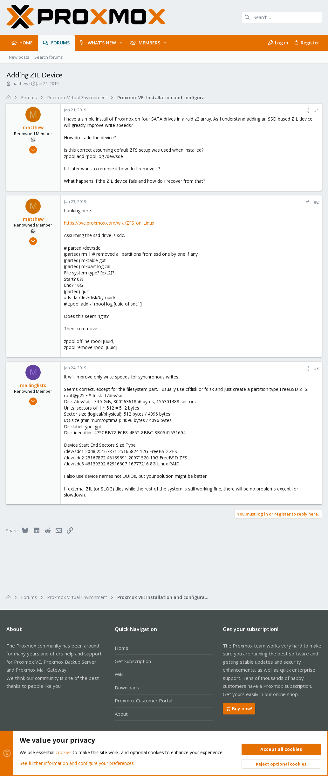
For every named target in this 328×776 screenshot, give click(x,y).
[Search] (282, 17)
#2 (316, 202)
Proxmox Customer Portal (143, 700)
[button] (121, 43)
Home (121, 648)
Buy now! (239, 709)
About (121, 714)
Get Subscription (133, 661)
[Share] (307, 111)
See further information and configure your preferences (77, 763)
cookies (64, 753)
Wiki (119, 674)
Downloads (127, 687)
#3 (316, 368)
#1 (316, 110)
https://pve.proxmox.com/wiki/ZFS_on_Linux (109, 223)
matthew (19, 83)
